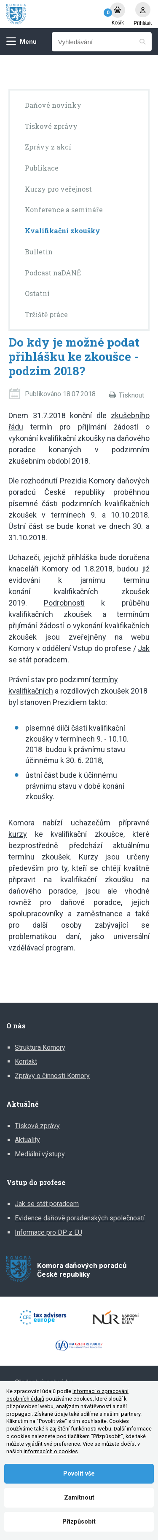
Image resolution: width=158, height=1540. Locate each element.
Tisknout (131, 395)
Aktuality (27, 1140)
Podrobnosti (64, 602)
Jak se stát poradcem (47, 1204)
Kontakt (26, 1061)
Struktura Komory (40, 1048)
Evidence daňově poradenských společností (80, 1218)
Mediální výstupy (40, 1154)
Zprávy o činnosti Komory (52, 1076)
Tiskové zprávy (37, 1126)
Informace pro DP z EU (48, 1232)
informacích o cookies (51, 1451)
